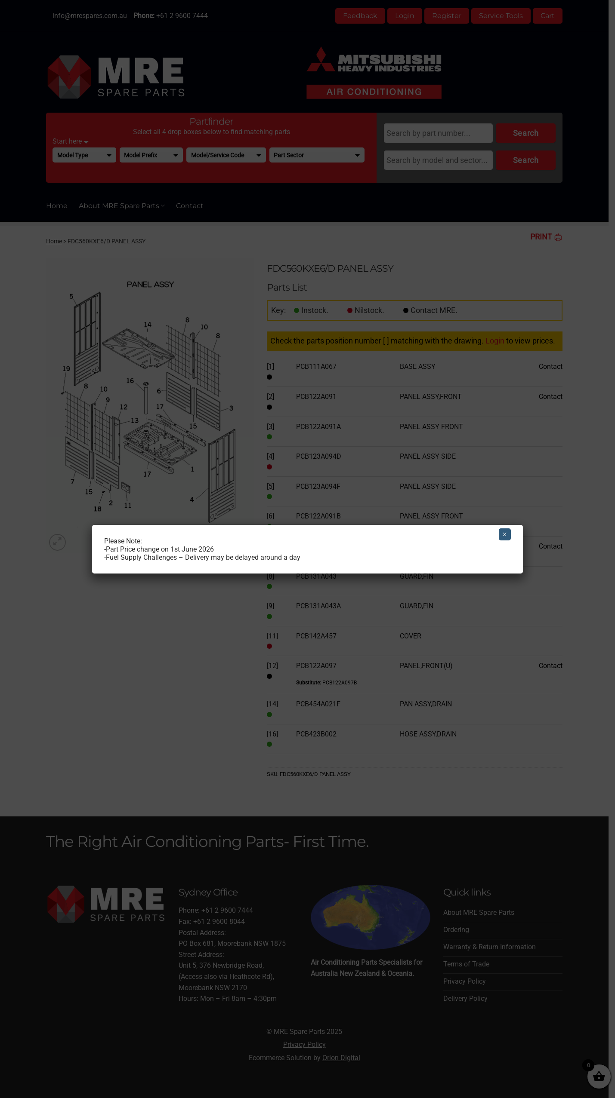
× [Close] (504, 534)
